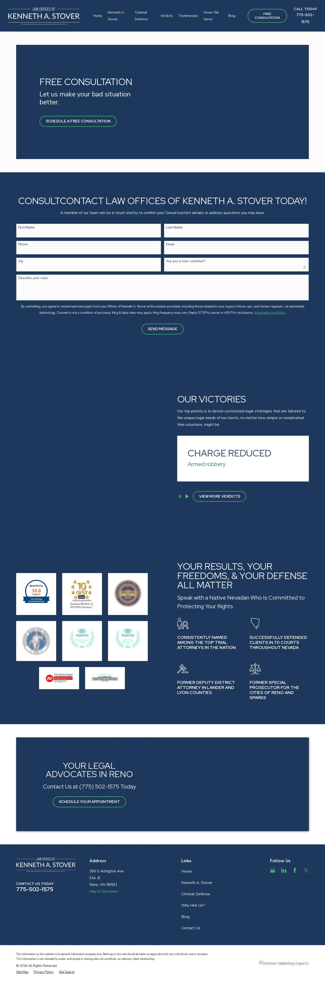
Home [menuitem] (97, 15)
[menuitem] (22, 947)
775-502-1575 (34, 864)
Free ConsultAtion (267, 16)
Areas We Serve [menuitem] (211, 15)
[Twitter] (306, 845)
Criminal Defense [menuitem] (141, 15)
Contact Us (190, 903)
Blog (185, 892)
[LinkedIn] (283, 845)
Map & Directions (103, 867)
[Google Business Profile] (272, 845)
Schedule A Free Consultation (78, 121)
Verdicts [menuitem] (166, 15)
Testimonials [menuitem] (188, 15)
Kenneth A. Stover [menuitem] (116, 15)
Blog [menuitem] (231, 15)
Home (186, 846)
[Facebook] (295, 845)
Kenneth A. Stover (196, 858)
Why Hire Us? (193, 881)
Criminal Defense (195, 869)
